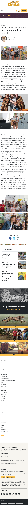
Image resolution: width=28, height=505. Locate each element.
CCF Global (3, 386)
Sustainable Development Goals (8, 416)
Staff (2, 382)
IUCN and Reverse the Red (7, 418)
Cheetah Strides (4, 429)
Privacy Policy (4, 503)
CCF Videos (3, 422)
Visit (14, 354)
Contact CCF (3, 400)
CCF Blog (8, 15)
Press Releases (4, 431)
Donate (24, 10)
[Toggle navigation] (2, 11)
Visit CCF (3, 398)
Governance (3, 384)
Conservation (4, 363)
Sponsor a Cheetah (11, 477)
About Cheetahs (4, 408)
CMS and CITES (4, 420)
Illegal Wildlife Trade (5, 412)
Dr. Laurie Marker (5, 378)
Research (3, 365)
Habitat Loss (4, 414)
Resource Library (14, 326)
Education (3, 367)
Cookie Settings (19, 503)
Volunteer (14, 340)
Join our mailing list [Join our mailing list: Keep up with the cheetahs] (14, 310)
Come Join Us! (4, 453)
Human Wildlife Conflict (6, 410)
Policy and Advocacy (5, 369)
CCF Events (3, 394)
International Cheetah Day (6, 371)
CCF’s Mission (4, 376)
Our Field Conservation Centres (8, 380)
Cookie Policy (11, 503)
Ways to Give (4, 392)
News (2, 15)
